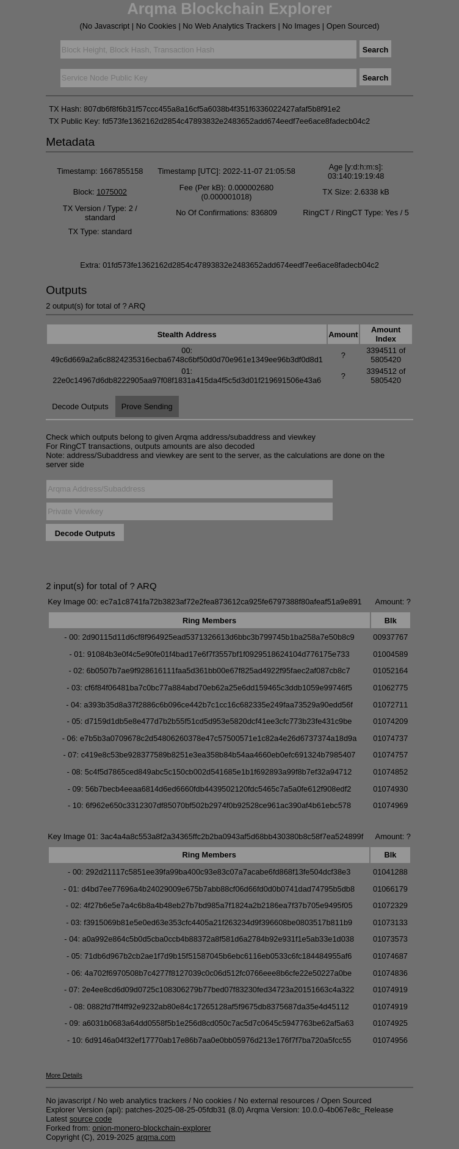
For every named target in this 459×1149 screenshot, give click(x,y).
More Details (64, 1075)
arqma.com (155, 1137)
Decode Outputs (80, 406)
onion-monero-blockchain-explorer (151, 1128)
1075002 (111, 191)
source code (91, 1118)
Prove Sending (147, 406)
